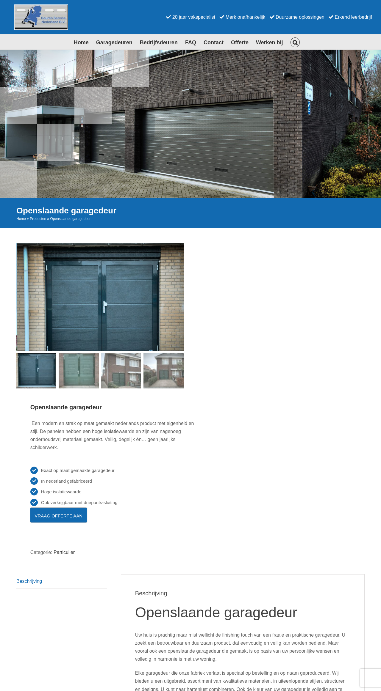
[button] (295, 41)
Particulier (64, 552)
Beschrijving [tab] (29, 580)
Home (21, 219)
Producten (38, 219)
